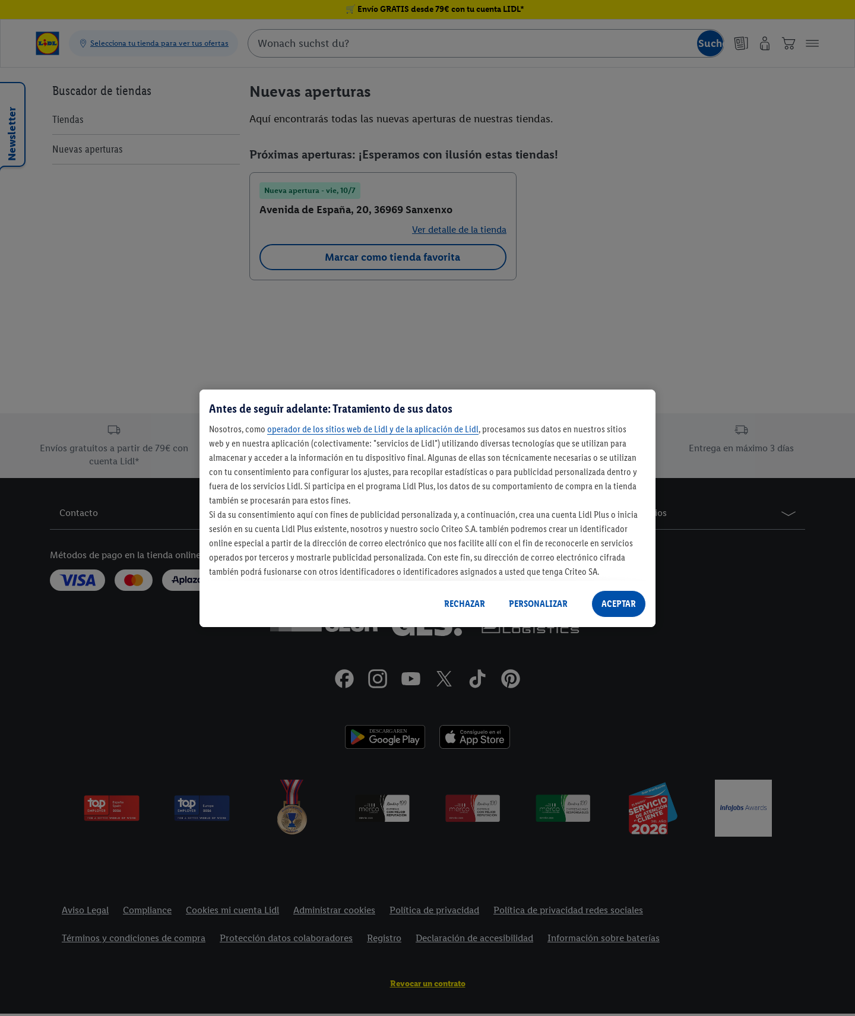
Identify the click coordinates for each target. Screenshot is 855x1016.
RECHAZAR (464, 603)
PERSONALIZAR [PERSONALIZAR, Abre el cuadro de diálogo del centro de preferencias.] (538, 603)
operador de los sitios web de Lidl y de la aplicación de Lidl (373, 429)
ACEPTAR (618, 603)
